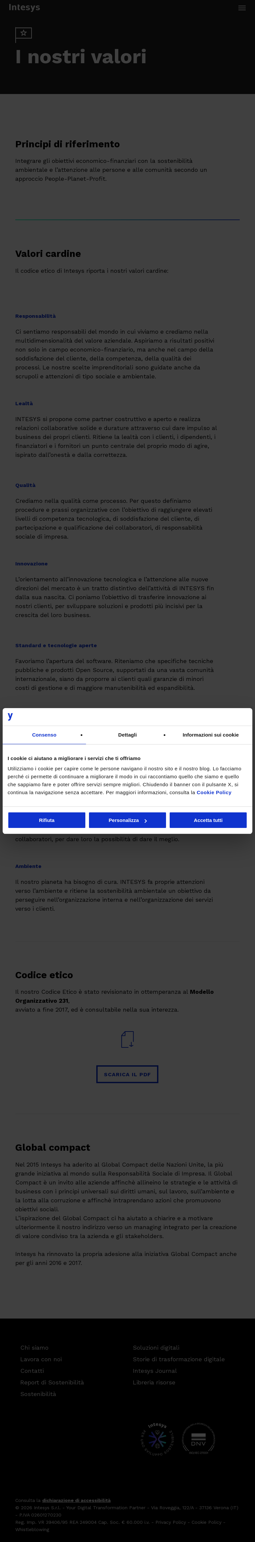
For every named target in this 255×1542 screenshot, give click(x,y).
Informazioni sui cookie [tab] (211, 735)
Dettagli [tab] (127, 735)
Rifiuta (46, 820)
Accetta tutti (208, 820)
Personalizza (128, 820)
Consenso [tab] (44, 735)
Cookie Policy (214, 792)
